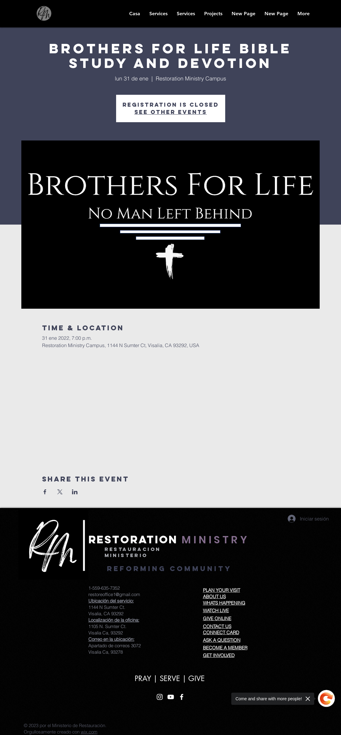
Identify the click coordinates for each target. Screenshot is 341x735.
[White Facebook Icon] (182, 697)
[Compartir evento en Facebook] (45, 491)
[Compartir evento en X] (60, 491)
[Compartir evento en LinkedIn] (75, 491)
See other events (170, 111)
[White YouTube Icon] (171, 697)
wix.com (89, 732)
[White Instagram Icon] (160, 697)
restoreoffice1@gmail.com (114, 594)
